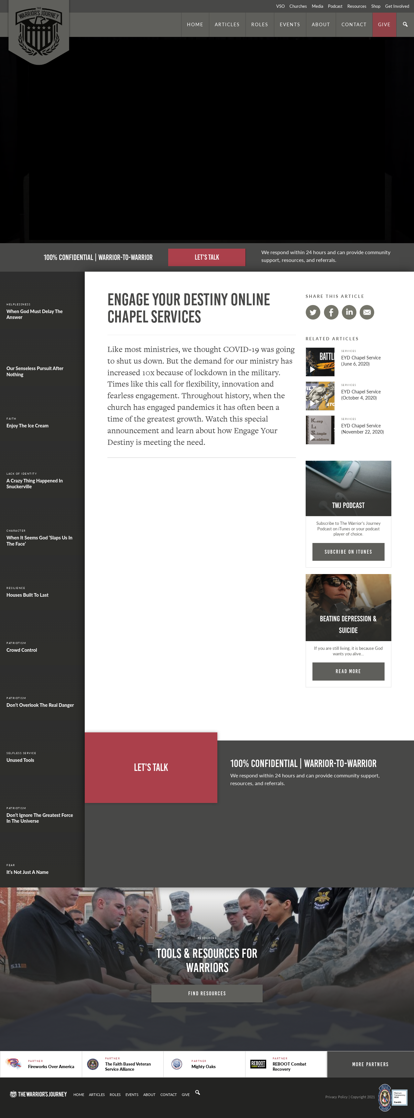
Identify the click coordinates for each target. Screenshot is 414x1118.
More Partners (370, 1064)
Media (317, 6)
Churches (298, 6)
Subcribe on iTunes (348, 552)
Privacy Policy (336, 1096)
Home (195, 24)
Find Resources (207, 993)
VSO (280, 6)
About (321, 24)
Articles (227, 24)
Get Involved (397, 6)
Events (290, 24)
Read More (348, 671)
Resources (356, 6)
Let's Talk (207, 257)
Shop (375, 6)
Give (384, 24)
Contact (354, 24)
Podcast (335, 6)
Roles (259, 24)
